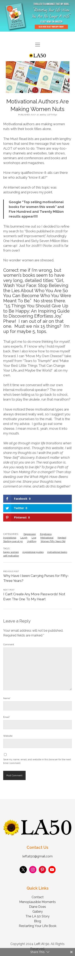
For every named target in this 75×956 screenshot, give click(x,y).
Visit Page (37, 16)
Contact (38, 897)
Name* (7, 698)
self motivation (11, 555)
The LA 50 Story (37, 916)
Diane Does (37, 907)
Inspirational (9, 537)
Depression (30, 534)
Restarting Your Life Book (37, 926)
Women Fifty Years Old (53, 541)
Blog (37, 921)
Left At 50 (41, 944)
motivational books (57, 552)
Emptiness (46, 534)
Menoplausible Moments (37, 902)
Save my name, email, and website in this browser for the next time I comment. (37, 761)
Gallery (37, 911)
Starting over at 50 (13, 541)
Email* (6, 717)
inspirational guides (33, 552)
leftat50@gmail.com (37, 856)
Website (7, 735)
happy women (11, 552)
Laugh (23, 537)
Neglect (62, 537)
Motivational (46, 537)
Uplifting (31, 541)
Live (34, 537)
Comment (8, 644)
